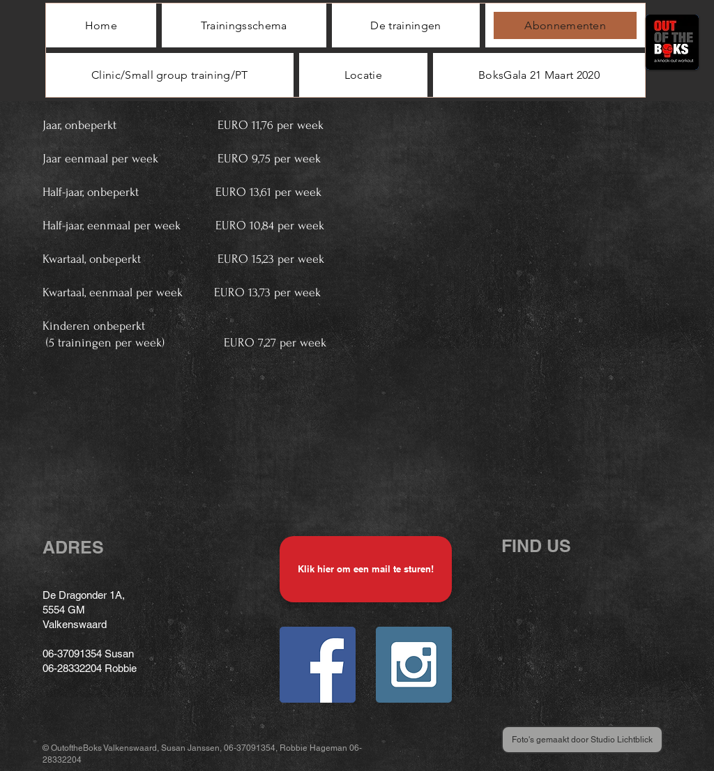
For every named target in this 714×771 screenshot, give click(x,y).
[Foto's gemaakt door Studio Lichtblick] (582, 740)
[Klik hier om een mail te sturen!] (366, 569)
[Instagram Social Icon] (414, 665)
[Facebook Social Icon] (318, 665)
